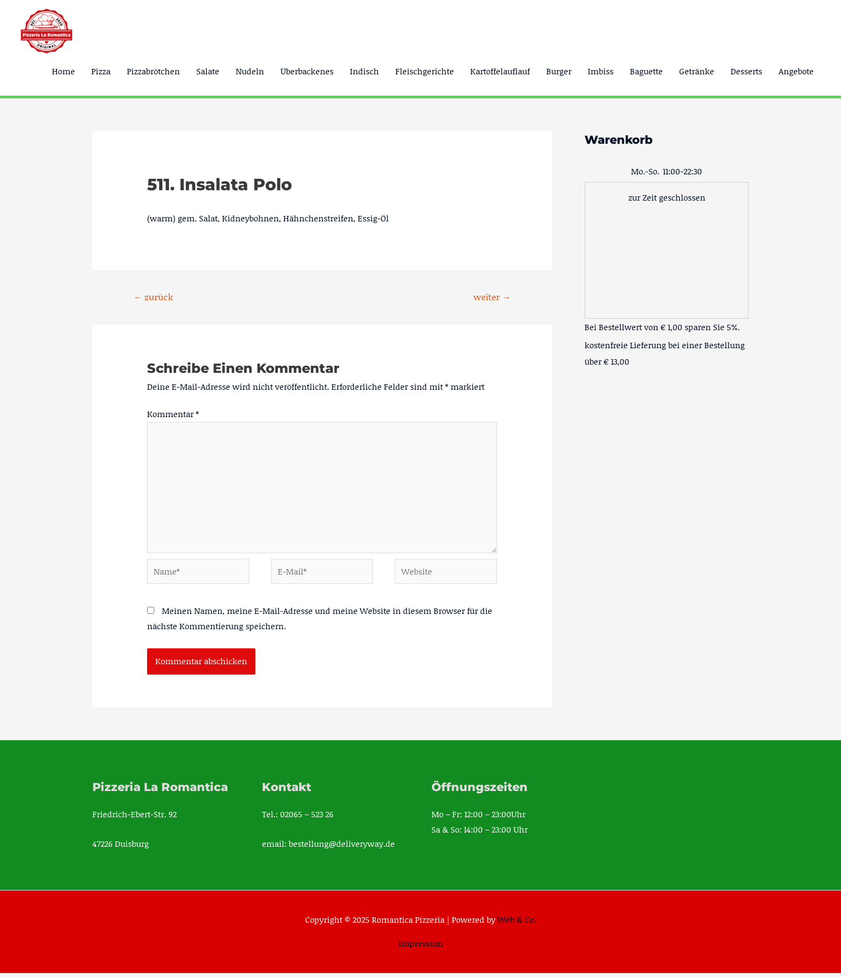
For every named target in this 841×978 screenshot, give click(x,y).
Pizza (100, 71)
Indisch (364, 71)
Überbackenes (307, 71)
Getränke (696, 71)
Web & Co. (517, 924)
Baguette (646, 71)
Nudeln (250, 71)
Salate (207, 71)
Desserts (746, 71)
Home (63, 71)
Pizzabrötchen (153, 71)
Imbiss (601, 71)
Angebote (796, 71)
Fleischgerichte (424, 71)
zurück (153, 296)
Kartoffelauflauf (500, 71)
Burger (558, 71)
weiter (491, 296)
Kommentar (173, 414)
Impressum (421, 948)
